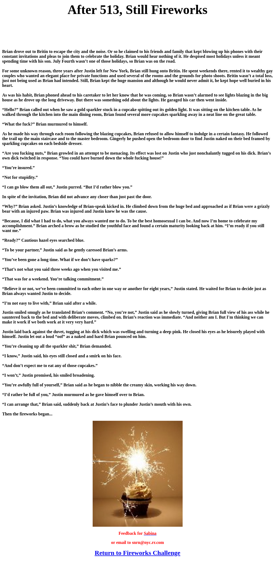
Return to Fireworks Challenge (137, 552)
